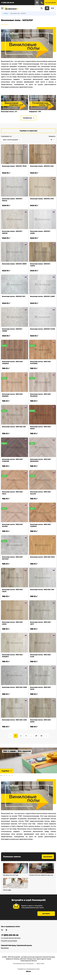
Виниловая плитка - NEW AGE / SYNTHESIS (40, 362)
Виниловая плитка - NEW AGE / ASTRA (40, 721)
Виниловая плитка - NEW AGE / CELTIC (12, 590)
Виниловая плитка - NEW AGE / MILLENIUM (40, 395)
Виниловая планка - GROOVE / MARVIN (12, 232)
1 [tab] (1, 775)
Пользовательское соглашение (23, 963)
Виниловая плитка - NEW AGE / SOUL (42, 557)
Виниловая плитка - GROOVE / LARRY (42, 296)
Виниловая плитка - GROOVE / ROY (13, 296)
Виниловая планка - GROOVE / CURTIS (40, 265)
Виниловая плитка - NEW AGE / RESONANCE (40, 460)
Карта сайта (40, 963)
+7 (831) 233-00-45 (7, 2)
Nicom (28, 971)
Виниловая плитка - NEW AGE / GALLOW (40, 493)
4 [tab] (9, 775)
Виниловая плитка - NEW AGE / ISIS (14, 426)
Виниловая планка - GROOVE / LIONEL (40, 232)
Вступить (46, 913)
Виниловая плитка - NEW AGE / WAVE (40, 688)
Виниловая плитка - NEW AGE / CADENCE (40, 525)
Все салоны (5, 948)
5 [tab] (12, 775)
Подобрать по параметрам (28, 131)
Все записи (47, 857)
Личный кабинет (50, 2)
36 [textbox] (51, 139)
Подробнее (5, 771)
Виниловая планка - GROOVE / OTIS (42, 198)
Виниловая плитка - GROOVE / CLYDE (42, 329)
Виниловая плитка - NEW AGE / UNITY (40, 623)
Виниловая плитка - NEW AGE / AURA (14, 687)
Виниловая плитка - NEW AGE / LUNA (14, 720)
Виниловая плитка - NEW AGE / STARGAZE (12, 460)
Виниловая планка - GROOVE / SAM (41, 166)
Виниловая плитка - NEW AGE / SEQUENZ (12, 395)
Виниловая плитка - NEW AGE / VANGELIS (12, 362)
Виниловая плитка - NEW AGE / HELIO (12, 493)
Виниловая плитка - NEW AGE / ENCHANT (12, 558)
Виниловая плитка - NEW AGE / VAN (42, 589)
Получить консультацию (9, 941)
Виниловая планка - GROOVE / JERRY (14, 264)
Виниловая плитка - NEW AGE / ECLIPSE (12, 525)
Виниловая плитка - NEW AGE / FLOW (40, 655)
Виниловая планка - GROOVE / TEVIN (14, 166)
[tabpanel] (28, 760)
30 (41, 736)
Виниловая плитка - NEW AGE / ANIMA (12, 623)
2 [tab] (4, 775)
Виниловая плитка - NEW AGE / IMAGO (40, 427)
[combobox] (11, 140)
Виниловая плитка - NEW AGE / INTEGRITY (12, 655)
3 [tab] (7, 775)
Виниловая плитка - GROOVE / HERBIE (12, 330)
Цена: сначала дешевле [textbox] (10, 139)
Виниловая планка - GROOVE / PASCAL (12, 199)
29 (36, 736)
